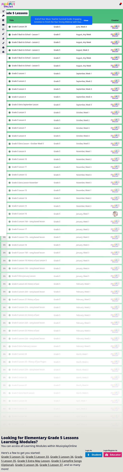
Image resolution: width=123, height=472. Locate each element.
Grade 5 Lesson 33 (37, 457)
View (86, 20)
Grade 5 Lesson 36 (26, 465)
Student (91, 454)
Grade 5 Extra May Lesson (33, 461)
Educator (112, 454)
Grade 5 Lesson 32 (12, 457)
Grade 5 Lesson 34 (61, 457)
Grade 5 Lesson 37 (51, 465)
